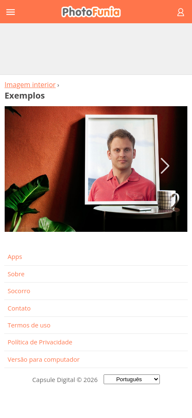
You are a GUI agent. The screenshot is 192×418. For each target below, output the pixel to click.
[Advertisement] (96, 49)
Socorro (19, 290)
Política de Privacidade (40, 342)
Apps (15, 256)
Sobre (16, 274)
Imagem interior (30, 84)
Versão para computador (44, 359)
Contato (19, 308)
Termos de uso (29, 325)
